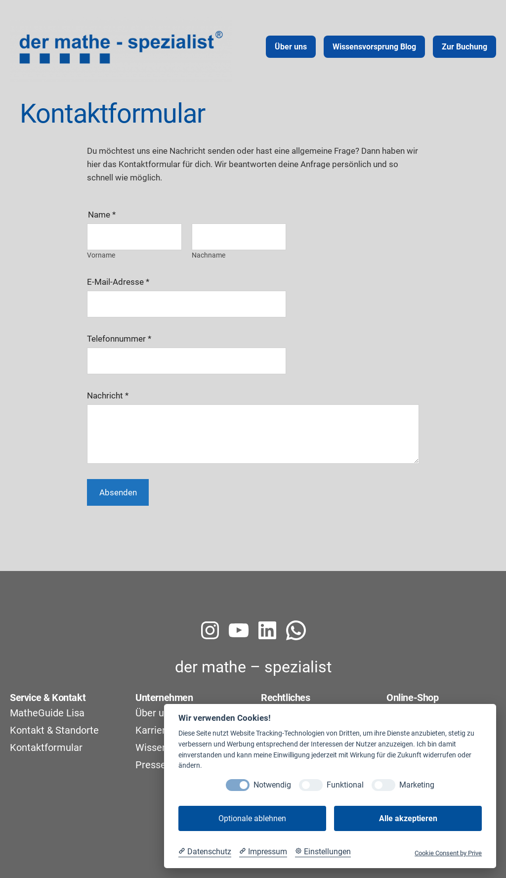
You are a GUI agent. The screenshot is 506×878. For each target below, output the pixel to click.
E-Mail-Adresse (118, 282)
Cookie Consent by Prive (448, 853)
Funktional (345, 785)
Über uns (154, 713)
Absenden (118, 492)
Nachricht (107, 395)
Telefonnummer (119, 339)
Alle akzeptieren (408, 818)
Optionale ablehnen (252, 818)
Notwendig (272, 785)
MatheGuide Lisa (47, 713)
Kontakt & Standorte (54, 730)
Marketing (416, 785)
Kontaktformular (46, 747)
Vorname (101, 255)
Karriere (153, 730)
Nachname (208, 255)
